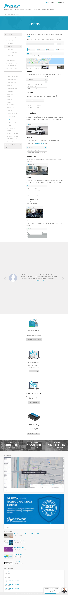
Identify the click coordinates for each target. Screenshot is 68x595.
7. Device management (12, 79)
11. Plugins (9, 125)
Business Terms (46, 586)
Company (52, 9)
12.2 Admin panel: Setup (12, 133)
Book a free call (39, 552)
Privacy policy (21, 586)
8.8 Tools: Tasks (10, 107)
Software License (37, 586)
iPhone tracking (7, 566)
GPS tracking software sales (44, 534)
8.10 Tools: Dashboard (11, 113)
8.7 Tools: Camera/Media (10, 103)
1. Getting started (10, 49)
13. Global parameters (11, 141)
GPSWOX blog (7, 546)
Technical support (41, 540)
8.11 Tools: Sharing (10, 116)
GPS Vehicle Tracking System (10, 556)
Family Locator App (8, 553)
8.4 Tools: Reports (10, 91)
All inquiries (44, 546)
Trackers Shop (45, 9)
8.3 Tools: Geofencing (11, 88)
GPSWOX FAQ (7, 549)
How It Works (28, 9)
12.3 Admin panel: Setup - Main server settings (12, 137)
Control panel (9, 43)
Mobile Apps (37, 9)
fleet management (17, 499)
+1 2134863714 (51, 2)
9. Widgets (8, 119)
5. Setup (8, 73)
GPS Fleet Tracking (8, 558)
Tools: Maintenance (39, 143)
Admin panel (9, 40)
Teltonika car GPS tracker (9, 568)
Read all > (56, 258)
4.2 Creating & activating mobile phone (12, 69)
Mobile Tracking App (8, 551)
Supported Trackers (19, 9)
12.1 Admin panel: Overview (10, 129)
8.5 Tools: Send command (10, 95)
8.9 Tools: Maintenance (12, 110)
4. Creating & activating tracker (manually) (11, 59)
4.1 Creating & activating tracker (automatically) (12, 64)
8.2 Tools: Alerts (10, 85)
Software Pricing (8, 9)
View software (52, 519)
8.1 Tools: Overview (11, 82)
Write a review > (62, 258)
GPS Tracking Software (11, 37)
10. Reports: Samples (11, 122)
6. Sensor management (12, 76)
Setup (28, 36)
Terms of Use (29, 586)
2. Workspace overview (11, 52)
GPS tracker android (8, 563)
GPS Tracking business (9, 561)
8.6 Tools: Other (10, 99)
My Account (61, 2)
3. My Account (9, 55)
